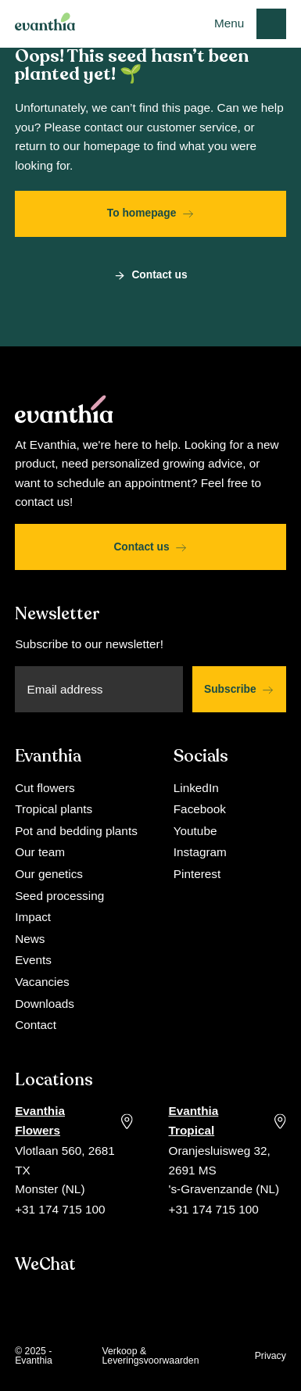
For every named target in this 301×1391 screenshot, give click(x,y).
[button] (250, 23)
